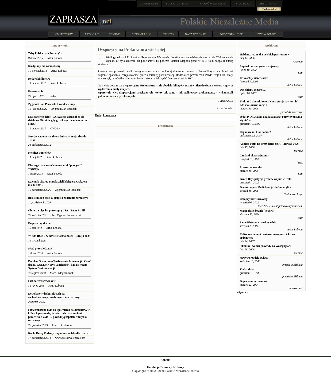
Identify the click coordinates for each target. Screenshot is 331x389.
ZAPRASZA (178, 3)
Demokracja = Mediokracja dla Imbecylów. (266, 187)
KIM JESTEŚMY (63, 34)
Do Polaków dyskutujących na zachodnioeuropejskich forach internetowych (55, 295)
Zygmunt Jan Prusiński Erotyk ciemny (51, 104)
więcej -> (242, 292)
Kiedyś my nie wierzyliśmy (44, 66)
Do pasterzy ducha (39, 223)
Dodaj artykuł (269, 9)
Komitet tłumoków (39, 152)
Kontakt (166, 360)
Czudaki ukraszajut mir (254, 155)
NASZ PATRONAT (195, 34)
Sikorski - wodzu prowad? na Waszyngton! (265, 246)
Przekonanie (35, 91)
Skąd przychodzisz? (40, 248)
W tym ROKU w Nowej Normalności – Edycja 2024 (59, 235)
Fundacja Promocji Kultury (165, 367)
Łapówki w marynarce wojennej (259, 66)
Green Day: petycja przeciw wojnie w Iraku (266, 179)
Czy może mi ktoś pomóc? (255, 132)
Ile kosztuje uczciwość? (254, 78)
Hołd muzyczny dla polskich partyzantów (264, 54)
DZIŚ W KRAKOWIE (231, 34)
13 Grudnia (247, 269)
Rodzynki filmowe (39, 78)
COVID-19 (115, 34)
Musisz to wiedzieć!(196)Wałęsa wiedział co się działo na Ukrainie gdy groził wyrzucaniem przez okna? (57, 120)
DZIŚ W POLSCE (266, 34)
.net (149, 3)
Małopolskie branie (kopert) (256, 210)
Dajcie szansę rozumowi (254, 281)
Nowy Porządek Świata (254, 257)
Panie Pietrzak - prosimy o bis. (258, 222)
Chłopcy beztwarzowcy (253, 199)
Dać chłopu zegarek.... (253, 89)
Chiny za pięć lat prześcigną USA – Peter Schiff (57, 210)
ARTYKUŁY (92, 34)
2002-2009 (168, 34)
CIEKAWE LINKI (141, 34)
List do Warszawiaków (41, 281)
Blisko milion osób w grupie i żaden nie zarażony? (58, 197)
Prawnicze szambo (251, 167)
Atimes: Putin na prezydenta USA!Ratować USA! (269, 143)
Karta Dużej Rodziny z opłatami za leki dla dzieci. (58, 333)
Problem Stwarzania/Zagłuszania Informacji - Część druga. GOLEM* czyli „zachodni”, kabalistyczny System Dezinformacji (59, 265)
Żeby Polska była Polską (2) (45, 53)
